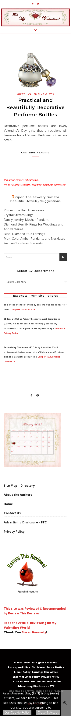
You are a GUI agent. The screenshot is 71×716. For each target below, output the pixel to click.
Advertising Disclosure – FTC (25, 522)
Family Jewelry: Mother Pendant (26, 220)
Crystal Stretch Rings (18, 215)
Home (8, 504)
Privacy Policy (14, 531)
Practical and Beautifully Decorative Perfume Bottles (35, 107)
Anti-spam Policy (19, 667)
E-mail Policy (22, 672)
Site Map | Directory (19, 486)
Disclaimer (38, 667)
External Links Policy (26, 676)
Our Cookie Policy (17, 712)
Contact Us (12, 513)
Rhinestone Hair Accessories (24, 210)
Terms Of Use (20, 681)
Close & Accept (48, 712)
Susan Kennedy (34, 632)
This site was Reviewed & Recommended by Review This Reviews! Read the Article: (35, 587)
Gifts (21, 94)
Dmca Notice (55, 667)
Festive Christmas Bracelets (23, 243)
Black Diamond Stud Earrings (24, 234)
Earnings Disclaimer (45, 672)
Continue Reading (35, 152)
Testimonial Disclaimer (45, 681)
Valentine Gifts (41, 94)
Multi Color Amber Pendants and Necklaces (34, 238)
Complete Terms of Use (22, 309)
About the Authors (18, 495)
